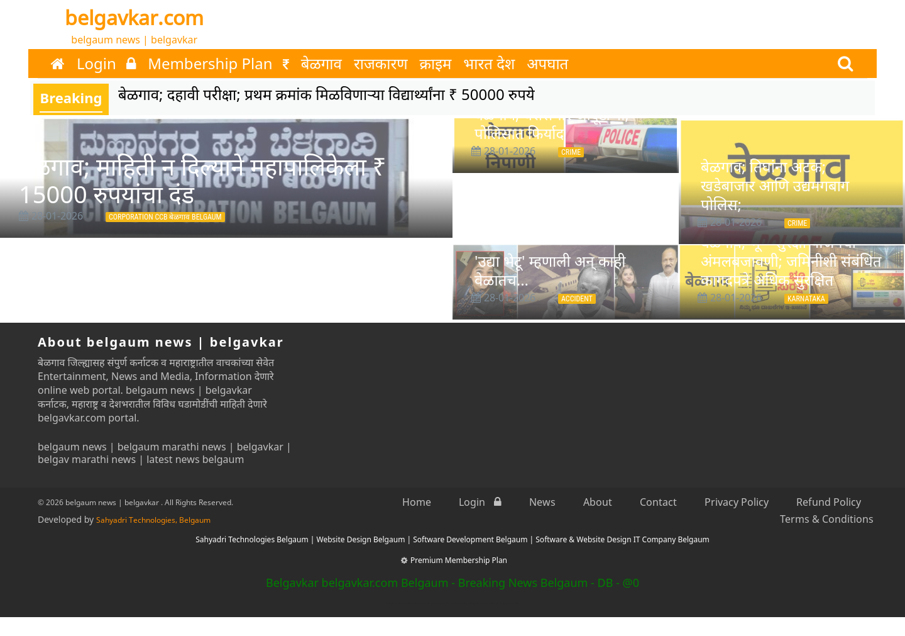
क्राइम (436, 63)
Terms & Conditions (827, 519)
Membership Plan (218, 63)
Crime (571, 152)
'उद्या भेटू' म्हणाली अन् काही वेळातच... (550, 270)
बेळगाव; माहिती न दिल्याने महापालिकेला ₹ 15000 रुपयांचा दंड (202, 180)
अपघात (547, 63)
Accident (577, 298)
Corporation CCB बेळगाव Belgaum (165, 217)
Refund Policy (828, 502)
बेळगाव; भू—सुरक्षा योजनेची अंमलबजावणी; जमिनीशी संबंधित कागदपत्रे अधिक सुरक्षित (791, 261)
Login (106, 63)
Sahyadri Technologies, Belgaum (153, 520)
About (597, 502)
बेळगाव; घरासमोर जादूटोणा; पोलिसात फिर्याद (551, 123)
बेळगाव (321, 63)
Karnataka (806, 298)
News (542, 502)
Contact (658, 502)
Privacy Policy (737, 502)
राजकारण (381, 63)
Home (416, 502)
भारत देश (489, 63)
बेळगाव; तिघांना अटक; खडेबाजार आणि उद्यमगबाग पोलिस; (775, 185)
